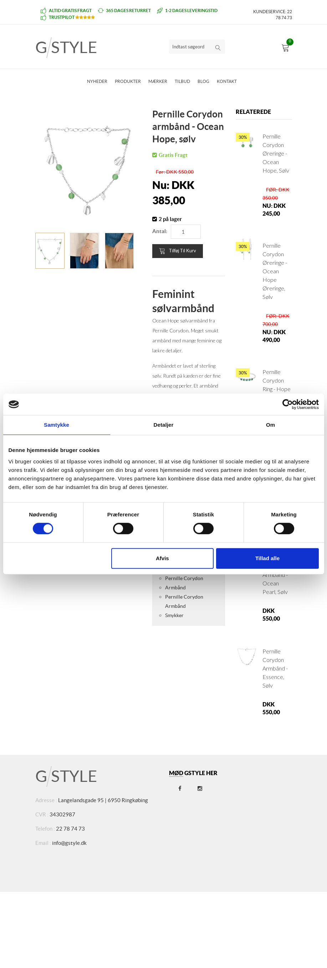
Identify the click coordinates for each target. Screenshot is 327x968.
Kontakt (227, 81)
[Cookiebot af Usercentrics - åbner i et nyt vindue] (287, 404)
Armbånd (175, 587)
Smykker (174, 615)
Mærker (157, 81)
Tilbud (182, 81)
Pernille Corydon (184, 578)
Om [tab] (270, 425)
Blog (203, 81)
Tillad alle (267, 558)
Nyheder (97, 81)
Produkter (128, 81)
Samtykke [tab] (56, 425)
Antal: (159, 231)
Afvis (162, 558)
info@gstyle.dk (69, 843)
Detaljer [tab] (164, 425)
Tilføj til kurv (177, 251)
